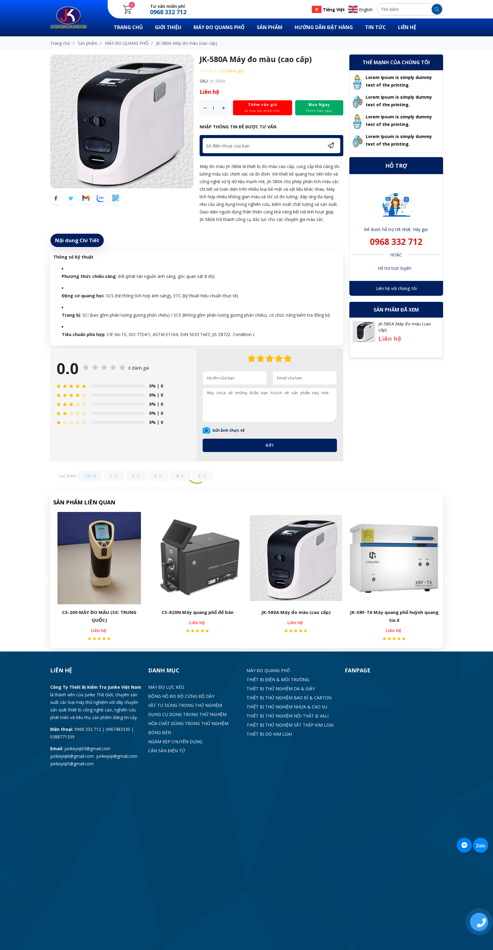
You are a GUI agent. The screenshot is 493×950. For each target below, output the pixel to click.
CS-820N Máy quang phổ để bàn (197, 612)
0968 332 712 (396, 241)
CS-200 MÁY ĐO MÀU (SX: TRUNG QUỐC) (99, 616)
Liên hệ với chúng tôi (396, 288)
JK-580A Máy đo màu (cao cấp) (296, 612)
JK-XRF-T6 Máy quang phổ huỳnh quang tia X (394, 616)
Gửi (270, 445)
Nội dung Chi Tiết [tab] (77, 240)
